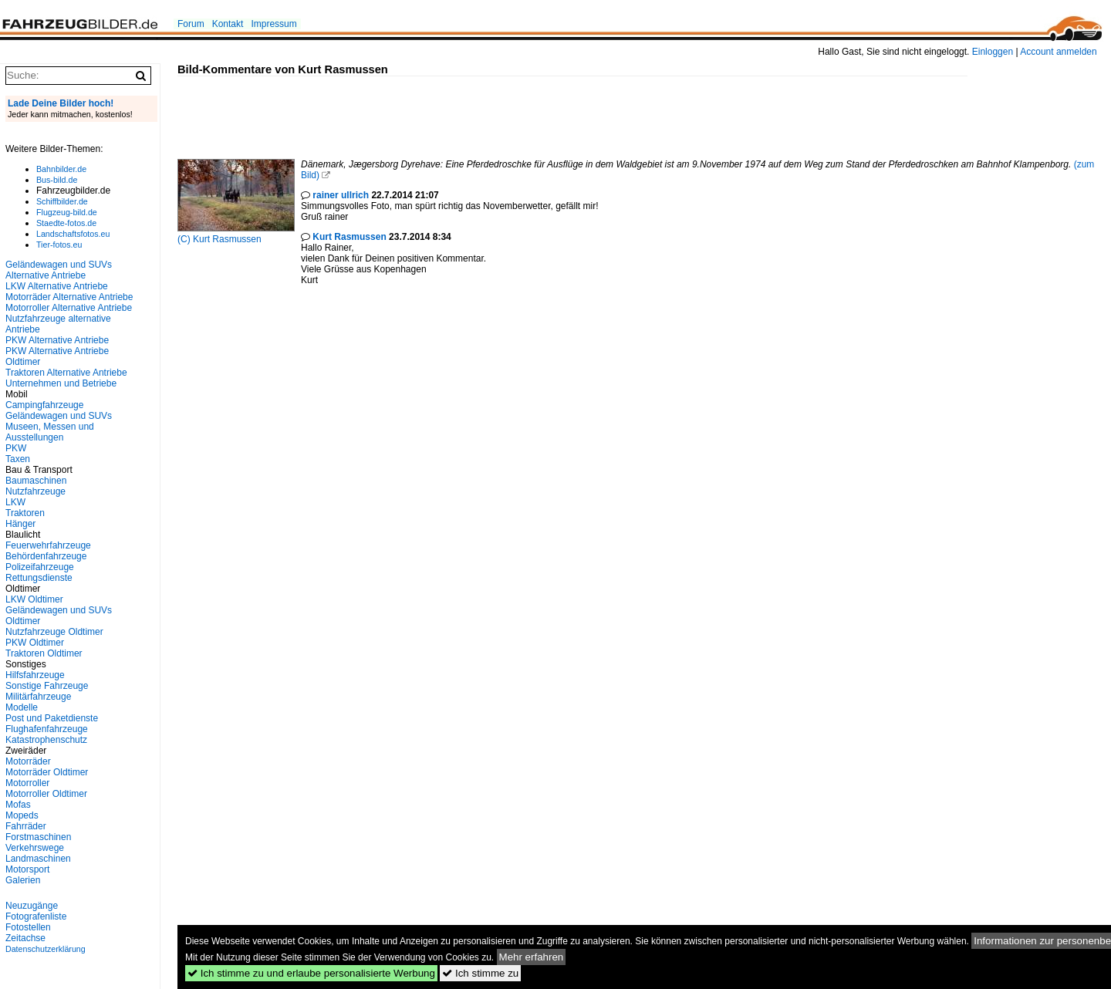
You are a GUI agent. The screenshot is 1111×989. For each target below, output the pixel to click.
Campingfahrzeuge (44, 405)
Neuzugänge (31, 905)
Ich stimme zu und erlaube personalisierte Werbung (311, 973)
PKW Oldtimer (34, 642)
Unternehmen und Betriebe (61, 383)
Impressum (273, 24)
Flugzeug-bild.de (66, 212)
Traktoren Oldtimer (44, 653)
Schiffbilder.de (62, 201)
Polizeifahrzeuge (39, 567)
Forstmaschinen (38, 837)
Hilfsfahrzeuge (35, 675)
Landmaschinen (38, 858)
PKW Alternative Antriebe (57, 340)
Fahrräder (25, 826)
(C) (185, 239)
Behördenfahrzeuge (45, 556)
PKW (15, 448)
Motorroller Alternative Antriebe (68, 307)
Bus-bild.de (56, 179)
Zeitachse (25, 938)
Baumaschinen (35, 480)
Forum (190, 24)
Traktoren (25, 513)
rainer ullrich (340, 195)
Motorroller (27, 783)
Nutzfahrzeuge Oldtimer (54, 631)
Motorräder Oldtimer (46, 772)
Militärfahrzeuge (38, 696)
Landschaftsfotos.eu (73, 233)
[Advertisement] (458, 111)
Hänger (20, 523)
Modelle (21, 707)
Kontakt (228, 24)
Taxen (17, 459)
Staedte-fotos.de (66, 223)
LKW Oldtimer (34, 599)
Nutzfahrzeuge (35, 491)
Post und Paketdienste (51, 718)
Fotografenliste (35, 916)
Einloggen (992, 51)
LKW (15, 502)
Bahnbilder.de (61, 169)
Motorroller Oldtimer (46, 793)
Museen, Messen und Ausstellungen (49, 432)
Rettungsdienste (39, 577)
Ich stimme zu (480, 973)
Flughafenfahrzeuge (46, 729)
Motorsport (27, 869)
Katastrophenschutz (46, 739)
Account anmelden (1058, 51)
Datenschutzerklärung (45, 949)
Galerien (22, 880)
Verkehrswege (34, 847)
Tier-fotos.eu (59, 244)
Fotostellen (28, 927)
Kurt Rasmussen (227, 239)
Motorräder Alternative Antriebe (69, 297)
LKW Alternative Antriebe (56, 286)
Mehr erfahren (531, 957)
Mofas (18, 804)
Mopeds (22, 815)
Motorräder (28, 761)
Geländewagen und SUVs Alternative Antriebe (58, 270)
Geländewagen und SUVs (58, 415)
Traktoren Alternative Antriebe (66, 372)
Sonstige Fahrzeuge (46, 685)
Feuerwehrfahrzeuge (48, 545)
